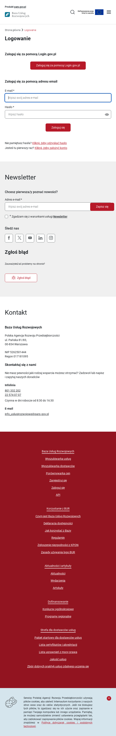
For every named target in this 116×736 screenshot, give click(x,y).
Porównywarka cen (58, 473)
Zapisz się (102, 206)
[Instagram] (51, 238)
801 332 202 (13, 390)
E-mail (9, 90)
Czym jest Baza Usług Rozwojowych (58, 516)
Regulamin (58, 537)
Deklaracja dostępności (58, 523)
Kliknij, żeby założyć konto (51, 148)
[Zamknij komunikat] (109, 698)
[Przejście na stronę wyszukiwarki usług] (72, 12)
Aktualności (58, 573)
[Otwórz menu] (109, 12)
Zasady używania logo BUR (58, 552)
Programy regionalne (58, 616)
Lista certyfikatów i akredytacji (58, 644)
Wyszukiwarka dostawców (58, 466)
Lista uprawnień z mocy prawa (58, 652)
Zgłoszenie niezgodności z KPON (58, 545)
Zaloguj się (58, 127)
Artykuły (58, 587)
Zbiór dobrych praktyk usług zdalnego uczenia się (58, 666)
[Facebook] (9, 238)
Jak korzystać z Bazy (58, 530)
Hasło (8, 107)
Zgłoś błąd (21, 278)
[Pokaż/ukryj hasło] (107, 115)
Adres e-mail (12, 199)
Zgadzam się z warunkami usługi (39, 216)
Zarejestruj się (58, 480)
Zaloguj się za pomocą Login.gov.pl (58, 65)
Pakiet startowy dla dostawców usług (58, 637)
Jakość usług (58, 659)
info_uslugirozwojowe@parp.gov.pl (27, 414)
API (58, 494)
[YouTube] (30, 238)
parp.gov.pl (20, 6)
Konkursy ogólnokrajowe (58, 609)
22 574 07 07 (13, 394)
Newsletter (60, 216)
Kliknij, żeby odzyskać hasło (49, 143)
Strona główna (12, 30)
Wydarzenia (58, 580)
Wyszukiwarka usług (58, 458)
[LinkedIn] (41, 238)
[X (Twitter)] (19, 238)
